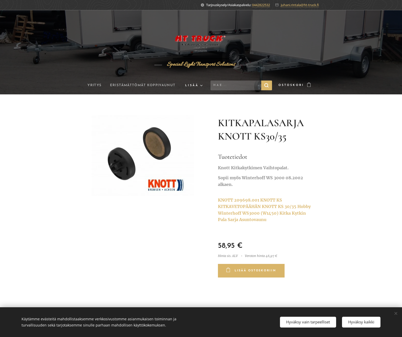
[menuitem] (93, 85)
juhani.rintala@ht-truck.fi (300, 5)
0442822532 (261, 5)
